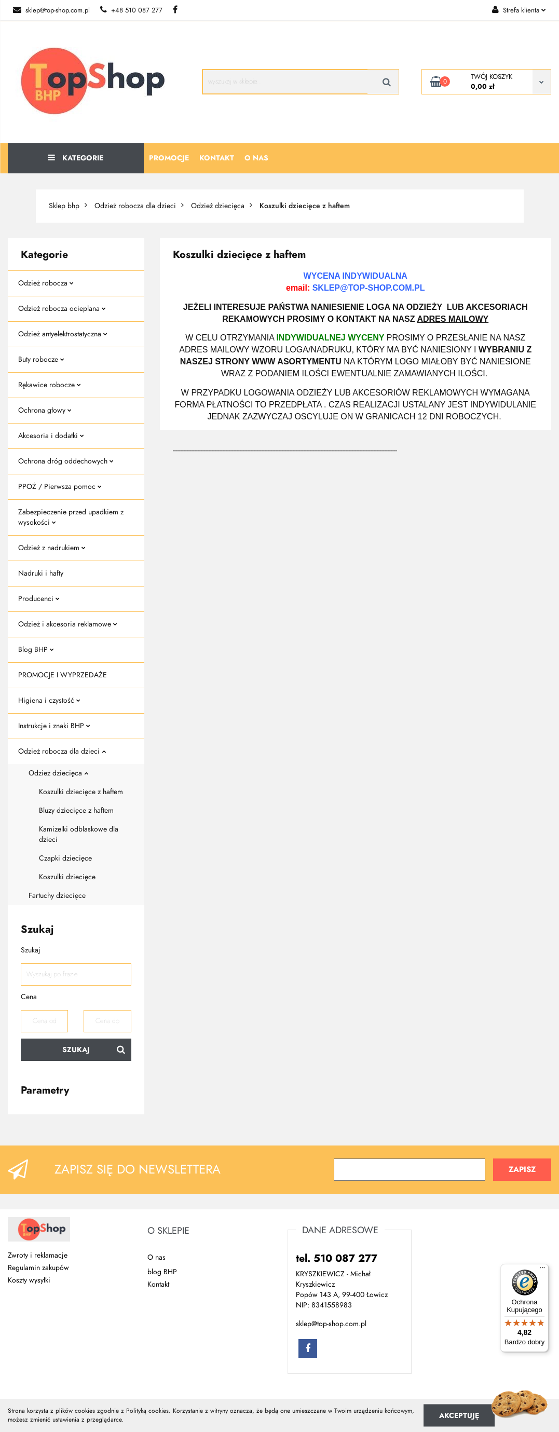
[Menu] (542, 1270)
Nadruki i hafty (40, 573)
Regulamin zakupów (38, 1268)
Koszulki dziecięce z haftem (81, 792)
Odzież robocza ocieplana (62, 308)
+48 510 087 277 (131, 10)
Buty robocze (41, 359)
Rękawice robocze (49, 385)
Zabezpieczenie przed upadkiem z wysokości (71, 517)
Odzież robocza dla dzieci (62, 751)
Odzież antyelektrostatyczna (62, 334)
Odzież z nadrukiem (52, 548)
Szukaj (76, 1050)
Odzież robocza (46, 283)
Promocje (169, 158)
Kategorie (75, 158)
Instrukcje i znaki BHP (54, 726)
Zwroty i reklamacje (37, 1255)
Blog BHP (36, 649)
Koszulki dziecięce (67, 877)
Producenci (39, 599)
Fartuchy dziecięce (57, 896)
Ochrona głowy (45, 410)
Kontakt (216, 158)
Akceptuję (459, 1415)
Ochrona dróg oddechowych (66, 461)
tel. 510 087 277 (336, 1258)
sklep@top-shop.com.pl (51, 10)
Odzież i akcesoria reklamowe (67, 624)
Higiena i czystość (49, 700)
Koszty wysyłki (29, 1280)
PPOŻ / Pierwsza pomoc (60, 487)
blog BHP (162, 1272)
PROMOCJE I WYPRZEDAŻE (62, 675)
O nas (256, 158)
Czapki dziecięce (65, 858)
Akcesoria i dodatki (51, 436)
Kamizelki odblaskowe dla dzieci (78, 834)
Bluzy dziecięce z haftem (76, 810)
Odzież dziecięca (58, 773)
